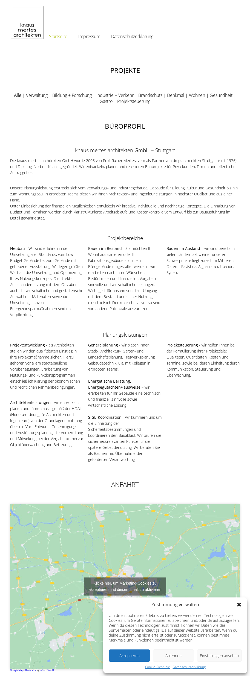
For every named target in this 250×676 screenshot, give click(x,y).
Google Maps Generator (23, 670)
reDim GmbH (47, 670)
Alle (17, 95)
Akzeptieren (129, 655)
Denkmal (175, 95)
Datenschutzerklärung (189, 667)
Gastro (106, 101)
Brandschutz (150, 95)
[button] (239, 604)
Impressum (89, 36)
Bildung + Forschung (72, 95)
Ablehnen (173, 655)
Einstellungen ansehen (219, 655)
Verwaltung (37, 95)
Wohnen (197, 95)
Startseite (58, 36)
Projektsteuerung (133, 101)
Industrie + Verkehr (115, 95)
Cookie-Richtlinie (157, 667)
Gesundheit (221, 95)
